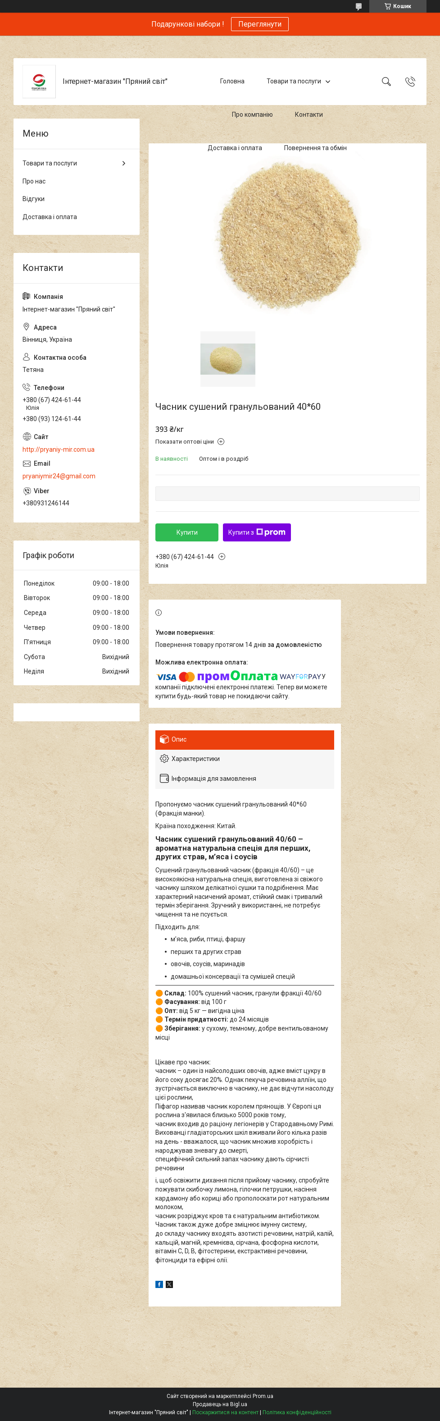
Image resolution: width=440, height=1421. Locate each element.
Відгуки (34, 198)
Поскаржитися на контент (225, 1412)
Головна (232, 81)
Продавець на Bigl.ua (220, 1404)
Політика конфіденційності (297, 1412)
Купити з (257, 532)
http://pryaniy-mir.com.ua (59, 449)
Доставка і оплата (235, 147)
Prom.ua (263, 1396)
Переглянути (259, 24)
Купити (187, 532)
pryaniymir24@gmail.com (59, 476)
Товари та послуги (294, 81)
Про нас (34, 181)
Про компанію (252, 114)
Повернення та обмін (315, 147)
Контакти (309, 114)
